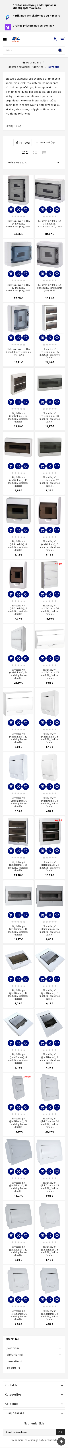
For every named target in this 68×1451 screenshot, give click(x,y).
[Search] (29, 50)
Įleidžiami (13, 1348)
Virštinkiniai (15, 1354)
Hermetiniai (14, 1361)
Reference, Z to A (34, 162)
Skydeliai (12, 1339)
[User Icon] (55, 39)
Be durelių (13, 1367)
